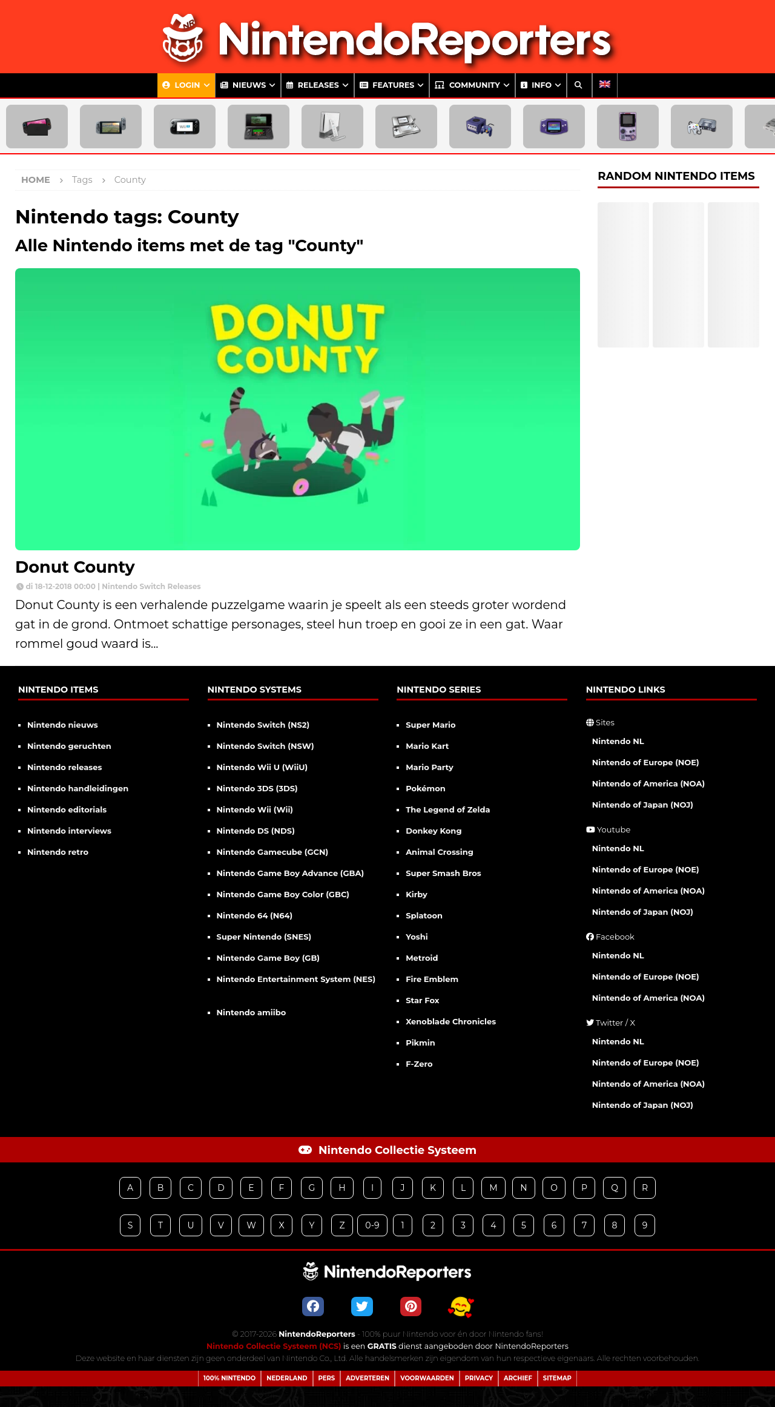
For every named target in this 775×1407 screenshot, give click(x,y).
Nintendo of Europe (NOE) (645, 762)
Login (181, 85)
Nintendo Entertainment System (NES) (296, 979)
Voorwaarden (427, 1378)
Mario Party (429, 767)
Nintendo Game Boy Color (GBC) (283, 894)
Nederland (286, 1378)
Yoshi (416, 936)
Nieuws (243, 85)
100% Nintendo (229, 1378)
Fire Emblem (432, 979)
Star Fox (422, 1000)
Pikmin (420, 1042)
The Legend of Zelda (448, 809)
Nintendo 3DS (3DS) (257, 788)
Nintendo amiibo (251, 1012)
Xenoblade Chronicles (451, 1021)
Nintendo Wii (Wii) (255, 809)
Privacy (479, 1378)
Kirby (416, 894)
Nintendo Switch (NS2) (263, 725)
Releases (312, 85)
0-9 (372, 1225)
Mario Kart (427, 746)
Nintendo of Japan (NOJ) (642, 804)
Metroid (422, 958)
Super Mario (430, 725)
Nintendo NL (618, 741)
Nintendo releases (64, 767)
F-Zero (419, 1064)
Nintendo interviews (69, 830)
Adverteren (367, 1378)
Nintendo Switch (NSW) (265, 746)
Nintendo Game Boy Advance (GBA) (290, 873)
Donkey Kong (433, 830)
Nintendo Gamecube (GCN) (273, 852)
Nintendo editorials (67, 809)
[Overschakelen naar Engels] (605, 85)
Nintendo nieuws (62, 725)
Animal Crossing (439, 852)
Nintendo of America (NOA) (648, 783)
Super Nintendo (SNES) (264, 936)
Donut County (75, 567)
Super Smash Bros (443, 873)
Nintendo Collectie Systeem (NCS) (273, 1346)
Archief (518, 1378)
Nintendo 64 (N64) (255, 915)
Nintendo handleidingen (77, 788)
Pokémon (426, 788)
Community (467, 85)
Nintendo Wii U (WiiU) (262, 767)
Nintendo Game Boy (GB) (268, 958)
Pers (326, 1378)
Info (536, 85)
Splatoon (424, 915)
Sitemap (557, 1378)
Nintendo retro (57, 852)
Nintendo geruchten (69, 746)
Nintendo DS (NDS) (256, 830)
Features (387, 85)
